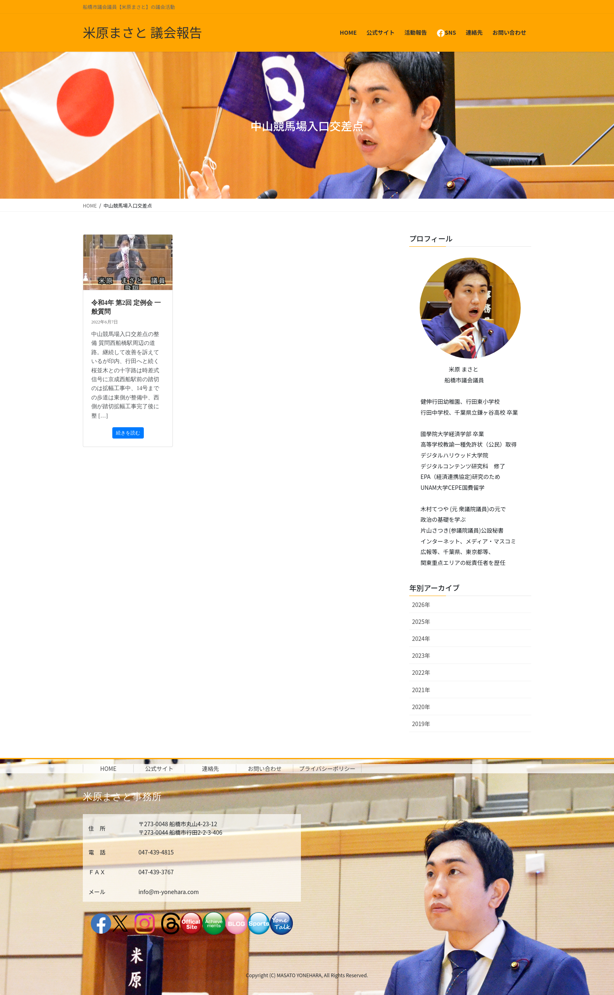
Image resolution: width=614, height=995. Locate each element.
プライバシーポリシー (327, 768)
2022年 (421, 672)
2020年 (421, 707)
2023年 (421, 655)
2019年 (421, 724)
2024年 (421, 638)
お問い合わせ (264, 768)
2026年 (421, 604)
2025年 (421, 621)
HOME (108, 768)
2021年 (421, 690)
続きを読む (128, 433)
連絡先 (210, 768)
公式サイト (159, 768)
